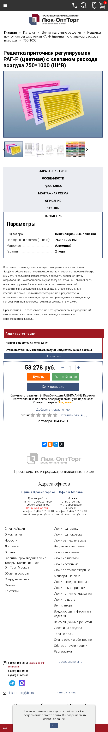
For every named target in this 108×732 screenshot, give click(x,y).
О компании (13, 534)
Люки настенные (66, 564)
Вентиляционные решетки (73, 622)
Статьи (10, 585)
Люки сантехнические (70, 540)
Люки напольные (66, 552)
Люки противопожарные (72, 570)
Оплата (10, 552)
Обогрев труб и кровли (70, 646)
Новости (11, 540)
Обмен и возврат (17, 573)
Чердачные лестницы (69, 546)
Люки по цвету (64, 599)
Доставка (12, 546)
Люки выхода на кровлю (71, 582)
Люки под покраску (68, 534)
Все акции (53, 356)
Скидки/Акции (15, 529)
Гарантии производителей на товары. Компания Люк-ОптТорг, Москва (25, 562)
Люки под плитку (66, 529)
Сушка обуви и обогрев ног (73, 640)
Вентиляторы (63, 605)
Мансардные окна (67, 576)
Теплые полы (63, 634)
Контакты (12, 591)
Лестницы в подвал (68, 628)
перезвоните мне (69, 662)
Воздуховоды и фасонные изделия (72, 614)
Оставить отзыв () (73, 415)
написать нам (67, 692)
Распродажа (63, 651)
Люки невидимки (66, 558)
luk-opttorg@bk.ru (42, 514)
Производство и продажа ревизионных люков (54, 471)
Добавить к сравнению (53, 409)
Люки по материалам (69, 588)
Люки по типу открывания (73, 593)
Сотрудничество (17, 579)
